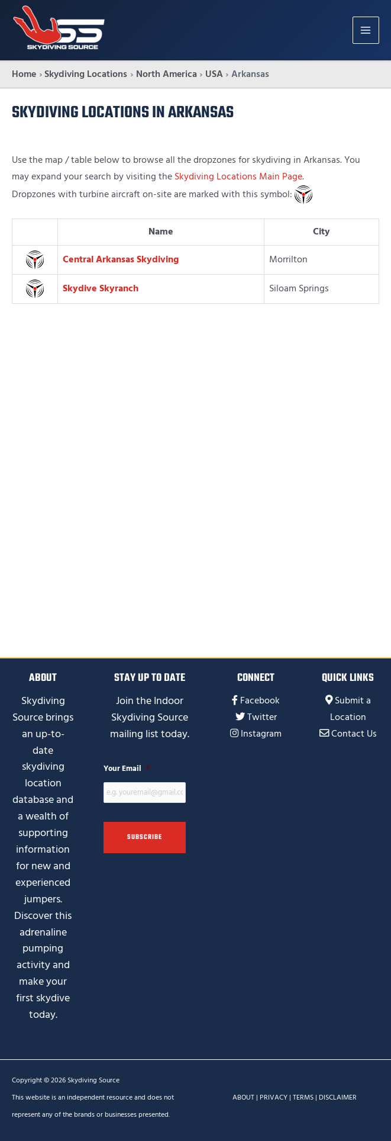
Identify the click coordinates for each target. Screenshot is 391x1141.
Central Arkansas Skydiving (121, 259)
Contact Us (354, 734)
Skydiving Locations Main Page (238, 177)
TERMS (303, 1097)
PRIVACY (273, 1097)
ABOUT (243, 1097)
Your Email (127, 769)
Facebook (260, 701)
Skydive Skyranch (100, 288)
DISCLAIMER (338, 1097)
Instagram (261, 734)
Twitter (262, 717)
